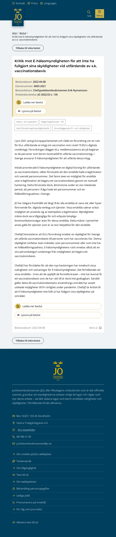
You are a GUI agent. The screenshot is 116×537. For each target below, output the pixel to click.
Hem (14, 33)
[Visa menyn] (99, 13)
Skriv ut (95, 327)
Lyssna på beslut (29, 111)
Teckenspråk (21, 461)
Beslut (23, 33)
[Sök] (89, 13)
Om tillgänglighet (24, 468)
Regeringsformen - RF (52, 121)
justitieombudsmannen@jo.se (32, 444)
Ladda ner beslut (29, 102)
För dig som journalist (27, 509)
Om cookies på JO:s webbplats (31, 454)
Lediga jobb (21, 496)
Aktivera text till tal (25, 522)
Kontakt (18, 3)
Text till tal (20, 475)
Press (32, 3)
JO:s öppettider (26, 430)
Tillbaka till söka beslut (28, 48)
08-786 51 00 (21, 437)
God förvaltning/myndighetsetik (32, 128)
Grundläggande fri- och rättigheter (72, 128)
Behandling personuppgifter (31, 489)
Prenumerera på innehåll (29, 502)
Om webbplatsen (24, 482)
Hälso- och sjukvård (26, 121)
